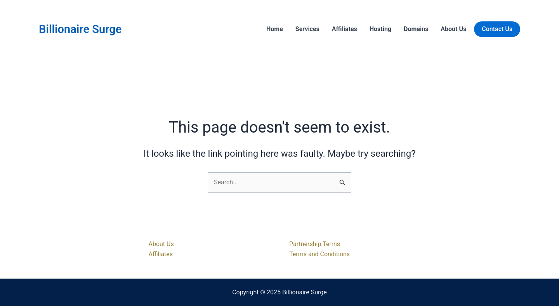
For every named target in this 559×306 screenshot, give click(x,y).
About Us (453, 29)
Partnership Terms (314, 244)
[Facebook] (479, 265)
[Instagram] (502, 265)
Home (274, 29)
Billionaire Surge (80, 29)
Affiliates (344, 29)
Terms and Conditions (319, 254)
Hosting (380, 29)
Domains (416, 29)
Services (307, 29)
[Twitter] (490, 265)
